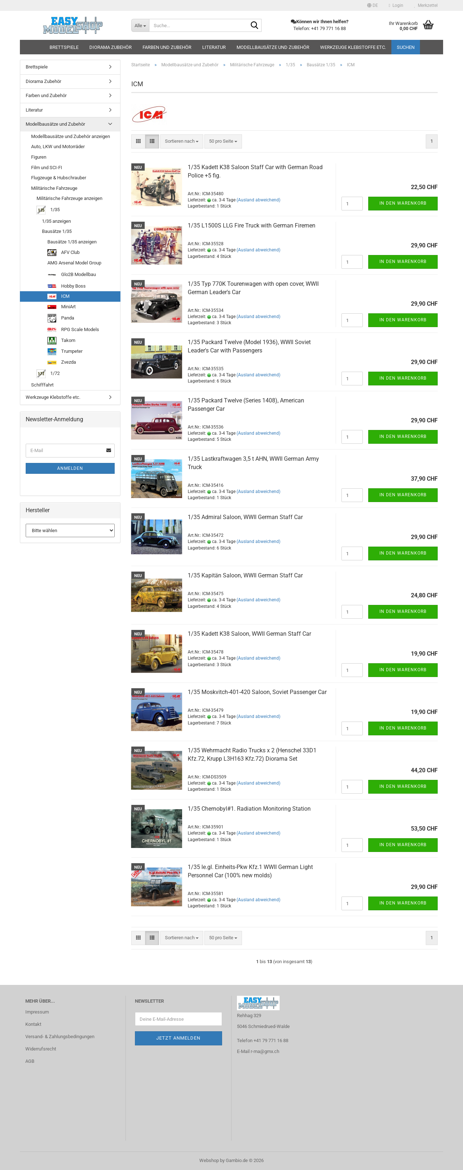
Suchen (406, 47)
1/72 (48, 373)
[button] (372, 5)
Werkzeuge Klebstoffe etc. (353, 47)
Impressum (37, 1012)
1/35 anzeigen (56, 221)
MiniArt (61, 306)
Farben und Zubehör (167, 47)
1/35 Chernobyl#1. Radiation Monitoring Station (249, 808)
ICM (58, 296)
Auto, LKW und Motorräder (58, 146)
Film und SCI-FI (46, 167)
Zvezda (61, 362)
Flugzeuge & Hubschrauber (58, 177)
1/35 (48, 210)
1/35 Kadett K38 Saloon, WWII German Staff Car (249, 633)
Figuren (38, 157)
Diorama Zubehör (110, 47)
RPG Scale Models (73, 329)
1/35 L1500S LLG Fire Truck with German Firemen (251, 225)
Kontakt (33, 1024)
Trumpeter (64, 351)
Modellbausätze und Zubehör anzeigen (70, 136)
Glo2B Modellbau (71, 274)
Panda (60, 318)
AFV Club (63, 252)
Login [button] (396, 5)
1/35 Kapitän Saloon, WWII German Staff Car (245, 575)
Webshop (209, 1160)
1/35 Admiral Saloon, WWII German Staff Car (245, 517)
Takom (61, 340)
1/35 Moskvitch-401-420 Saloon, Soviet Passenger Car (257, 692)
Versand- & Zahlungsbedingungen (59, 1036)
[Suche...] (140, 25)
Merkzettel (426, 5)
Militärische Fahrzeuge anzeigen (69, 198)
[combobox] (181, 141)
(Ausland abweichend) (258, 199)
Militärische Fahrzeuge (54, 188)
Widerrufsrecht (40, 1049)
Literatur (214, 47)
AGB (29, 1061)
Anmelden (70, 468)
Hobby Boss (66, 286)
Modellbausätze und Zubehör (273, 47)
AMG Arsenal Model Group (74, 263)
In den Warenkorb (402, 203)
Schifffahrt (42, 385)
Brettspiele (64, 47)
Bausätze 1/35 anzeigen (72, 242)
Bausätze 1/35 (57, 231)
